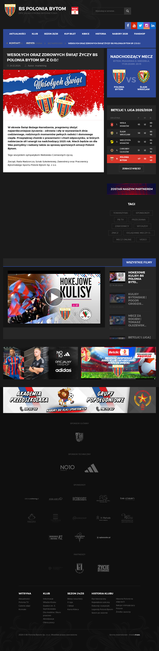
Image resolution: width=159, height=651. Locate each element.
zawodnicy (122, 226)
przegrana (138, 219)
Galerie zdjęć (24, 606)
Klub (35, 33)
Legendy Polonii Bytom (102, 609)
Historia (100, 33)
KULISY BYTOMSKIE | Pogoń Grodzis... (130, 300)
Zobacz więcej (131, 168)
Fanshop (139, 33)
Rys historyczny (99, 599)
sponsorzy (143, 213)
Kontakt (22, 609)
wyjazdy (142, 226)
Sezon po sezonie (100, 613)
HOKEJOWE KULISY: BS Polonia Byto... (130, 279)
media (134, 635)
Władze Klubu (49, 602)
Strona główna (33, 43)
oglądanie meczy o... (138, 232)
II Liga (70, 602)
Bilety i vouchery (74, 599)
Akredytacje (48, 619)
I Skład (70, 606)
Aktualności (17, 33)
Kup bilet (70, 33)
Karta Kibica (73, 609)
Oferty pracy (48, 622)
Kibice (85, 33)
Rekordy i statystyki (100, 606)
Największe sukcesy (101, 602)
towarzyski (120, 213)
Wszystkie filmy (139, 262)
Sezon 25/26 (51, 33)
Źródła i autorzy (123, 612)
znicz (115, 232)
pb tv (120, 219)
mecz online (124, 239)
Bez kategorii (55, 43)
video (143, 239)
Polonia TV (24, 602)
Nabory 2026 (120, 33)
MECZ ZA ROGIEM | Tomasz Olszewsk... (130, 322)
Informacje (48, 599)
